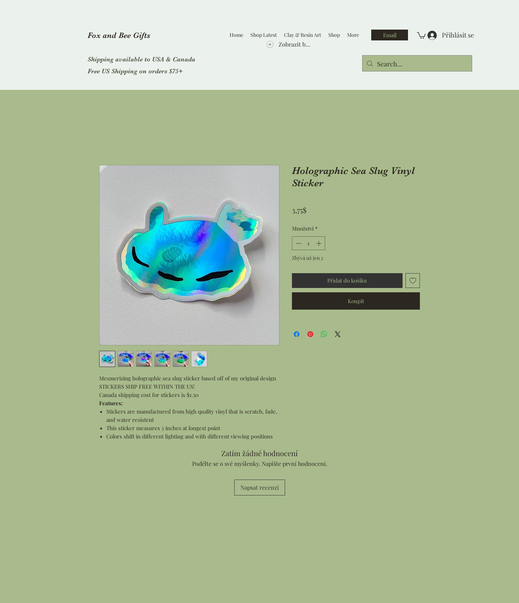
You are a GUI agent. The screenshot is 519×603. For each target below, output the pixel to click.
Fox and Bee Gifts (119, 35)
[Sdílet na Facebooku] (296, 334)
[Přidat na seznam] (412, 280)
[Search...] (417, 64)
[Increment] (319, 243)
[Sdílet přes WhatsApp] (324, 334)
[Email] (389, 35)
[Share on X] (337, 334)
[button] (421, 35)
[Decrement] (298, 243)
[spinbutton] (309, 243)
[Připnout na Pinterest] (310, 334)
